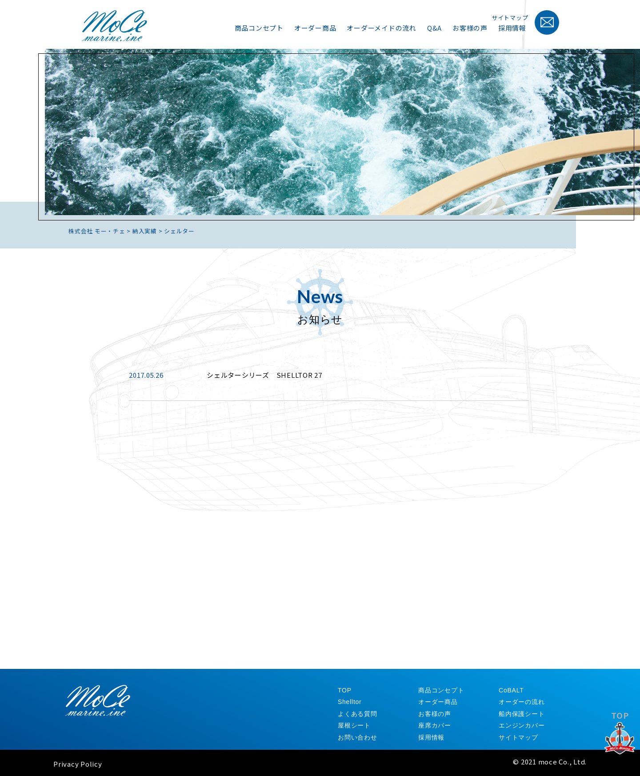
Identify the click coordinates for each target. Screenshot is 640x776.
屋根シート (354, 725)
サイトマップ (510, 17)
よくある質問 (357, 713)
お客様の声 (470, 27)
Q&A (434, 27)
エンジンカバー (521, 725)
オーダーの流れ (521, 701)
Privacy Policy (77, 763)
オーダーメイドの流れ (381, 27)
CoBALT (511, 690)
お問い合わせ (357, 737)
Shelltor (349, 701)
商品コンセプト (259, 27)
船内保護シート (521, 713)
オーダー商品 (315, 27)
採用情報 (512, 27)
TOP (620, 740)
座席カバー (434, 725)
